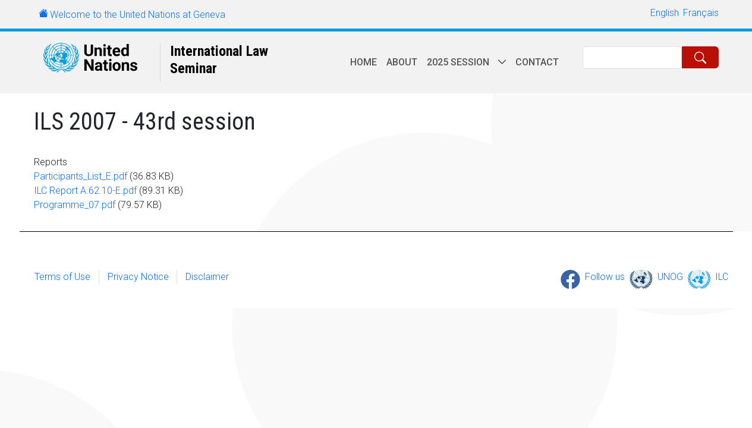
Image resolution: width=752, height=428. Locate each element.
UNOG (670, 276)
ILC (721, 276)
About (401, 62)
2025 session (458, 62)
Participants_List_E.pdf (80, 176)
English (664, 12)
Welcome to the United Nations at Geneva (137, 14)
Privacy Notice (138, 276)
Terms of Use (62, 276)
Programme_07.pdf (74, 204)
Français (701, 12)
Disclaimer (207, 276)
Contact (537, 62)
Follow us (605, 276)
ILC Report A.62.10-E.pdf (85, 190)
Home (363, 62)
